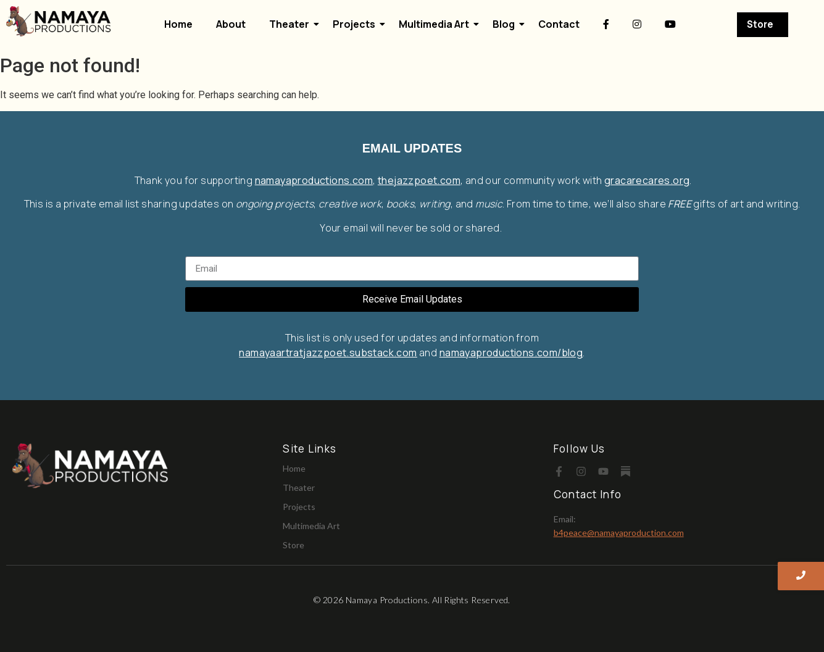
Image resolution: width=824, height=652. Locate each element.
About (231, 24)
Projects (356, 24)
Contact (559, 24)
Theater (291, 24)
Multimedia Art (436, 24)
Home (178, 24)
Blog (506, 24)
